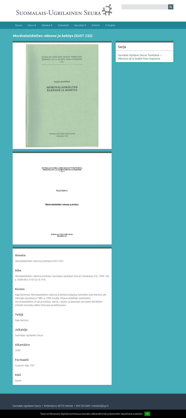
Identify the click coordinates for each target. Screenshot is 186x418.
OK (147, 413)
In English (110, 25)
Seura (31, 25)
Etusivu (18, 25)
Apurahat (79, 25)
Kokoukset (63, 25)
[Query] (147, 6)
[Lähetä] (170, 6)
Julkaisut (46, 25)
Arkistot (96, 25)
